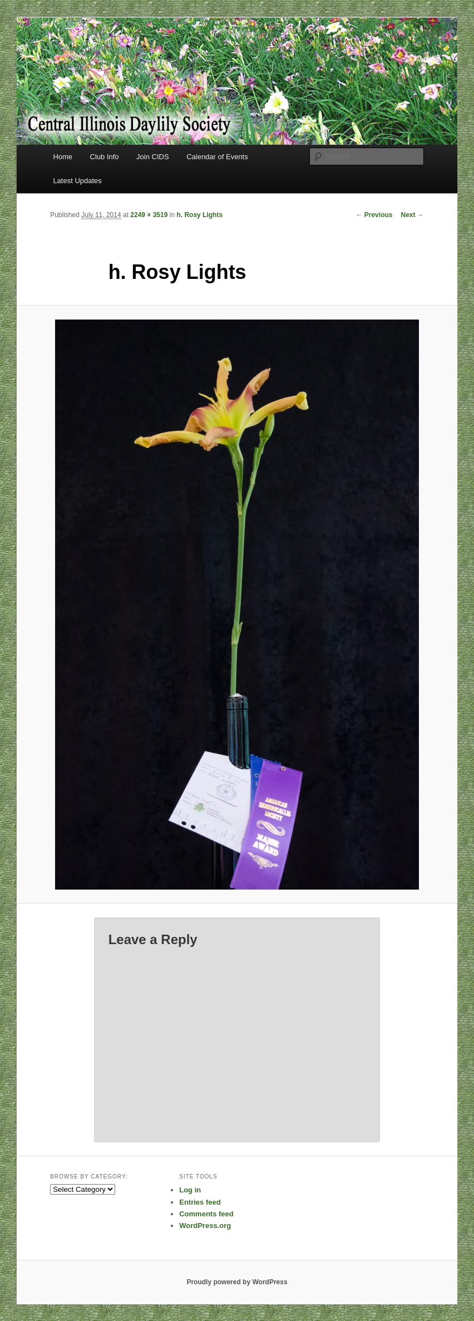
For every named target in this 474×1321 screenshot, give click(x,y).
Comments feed (206, 1214)
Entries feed (199, 1202)
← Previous (374, 215)
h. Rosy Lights (199, 215)
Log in (190, 1190)
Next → (412, 215)
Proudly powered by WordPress (236, 1282)
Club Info (104, 157)
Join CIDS (152, 157)
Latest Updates (77, 180)
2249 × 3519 (148, 215)
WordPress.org (205, 1225)
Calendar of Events (217, 157)
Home (62, 157)
